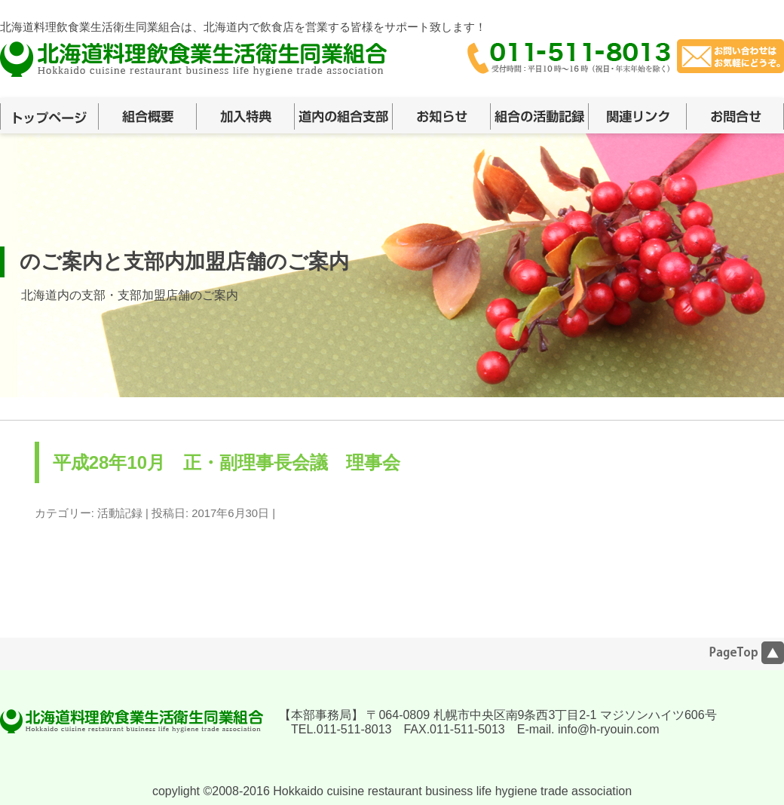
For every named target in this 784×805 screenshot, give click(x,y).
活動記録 (119, 513)
